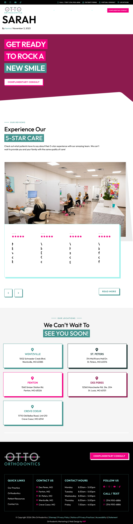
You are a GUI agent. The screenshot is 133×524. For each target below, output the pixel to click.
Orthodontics (64, 10)
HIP (84, 521)
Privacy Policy (63, 517)
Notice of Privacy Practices (82, 517)
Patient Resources (83, 10)
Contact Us (101, 10)
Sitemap (52, 517)
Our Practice (48, 10)
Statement (113, 517)
